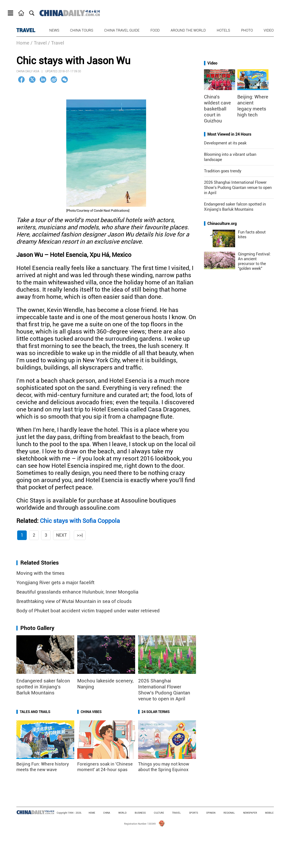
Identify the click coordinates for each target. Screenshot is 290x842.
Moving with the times (40, 573)
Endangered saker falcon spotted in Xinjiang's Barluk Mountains (43, 687)
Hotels (223, 30)
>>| (80, 535)
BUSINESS (140, 812)
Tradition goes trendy (222, 171)
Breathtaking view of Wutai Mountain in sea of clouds (74, 601)
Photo (247, 30)
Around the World (188, 30)
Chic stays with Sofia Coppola (80, 520)
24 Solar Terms (156, 712)
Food (155, 30)
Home (22, 43)
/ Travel (39, 43)
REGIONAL (229, 812)
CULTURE (159, 812)
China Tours (81, 30)
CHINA (106, 812)
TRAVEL (25, 30)
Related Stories (39, 562)
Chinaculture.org (222, 223)
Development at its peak (225, 143)
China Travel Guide (122, 30)
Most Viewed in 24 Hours (229, 134)
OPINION (210, 812)
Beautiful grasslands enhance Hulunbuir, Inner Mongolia (77, 592)
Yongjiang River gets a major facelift (55, 582)
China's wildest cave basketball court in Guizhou (217, 109)
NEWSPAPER (250, 812)
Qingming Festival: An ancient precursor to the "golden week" (254, 261)
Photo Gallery (37, 628)
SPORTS (193, 812)
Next (61, 535)
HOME (92, 812)
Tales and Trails (35, 712)
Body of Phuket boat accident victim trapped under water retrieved (88, 611)
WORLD (122, 812)
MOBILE (269, 812)
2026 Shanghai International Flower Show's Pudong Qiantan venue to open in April (238, 187)
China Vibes (91, 712)
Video (269, 30)
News (54, 30)
